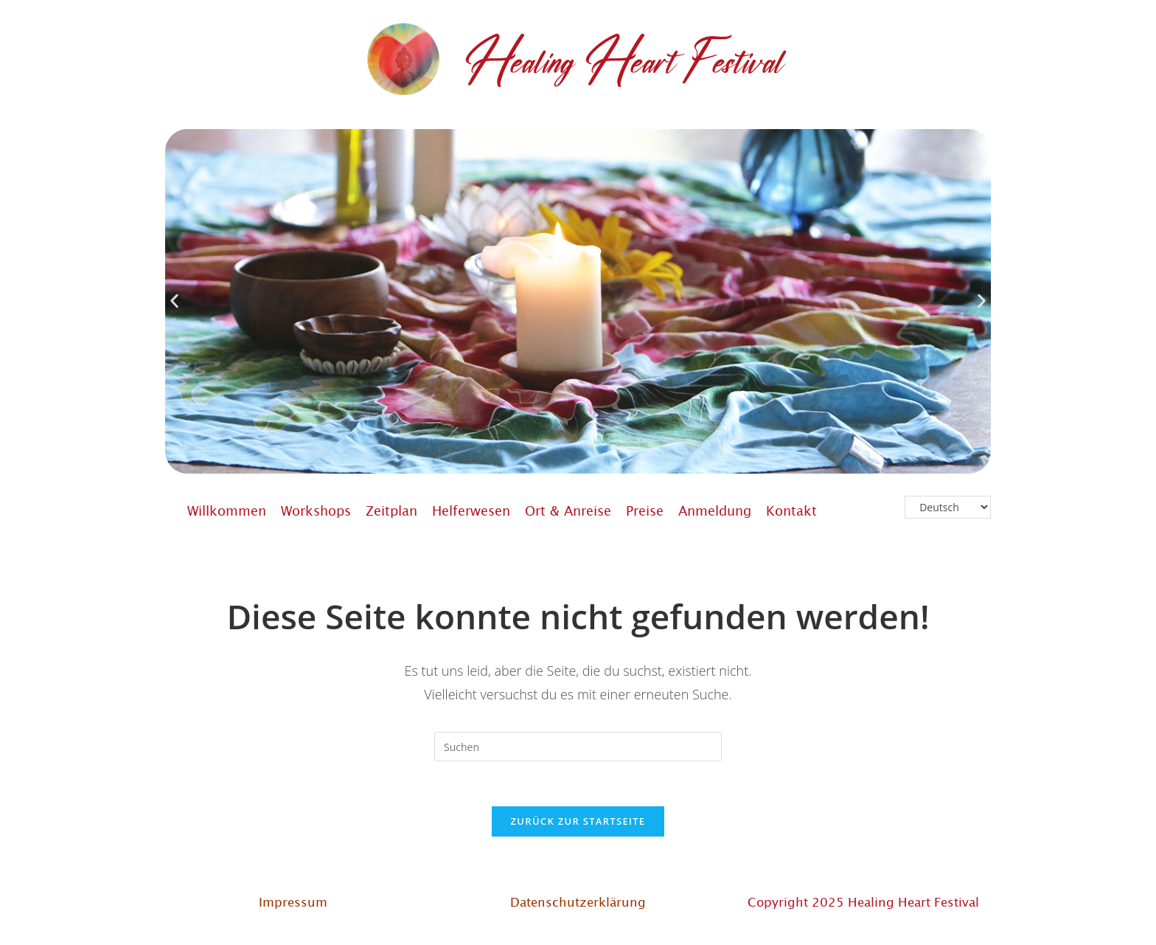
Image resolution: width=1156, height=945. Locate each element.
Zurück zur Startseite (578, 821)
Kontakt (791, 510)
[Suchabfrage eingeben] (578, 746)
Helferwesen (471, 510)
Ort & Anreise (568, 510)
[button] (174, 301)
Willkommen (226, 510)
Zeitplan (391, 510)
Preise (645, 510)
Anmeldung (714, 510)
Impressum (293, 902)
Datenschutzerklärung (578, 902)
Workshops (316, 510)
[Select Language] (948, 507)
